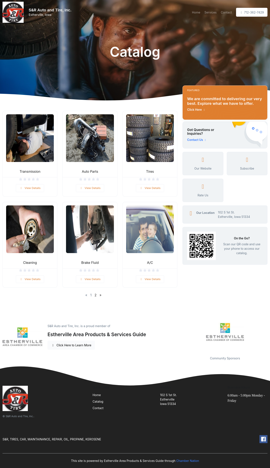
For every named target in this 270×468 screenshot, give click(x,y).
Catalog (98, 401)
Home (196, 12)
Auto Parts (90, 172)
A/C (150, 263)
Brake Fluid (90, 263)
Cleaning (30, 263)
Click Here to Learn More (71, 345)
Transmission (30, 172)
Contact (226, 12)
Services (210, 12)
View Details (29, 188)
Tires (150, 172)
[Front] (14, 12)
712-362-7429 (252, 12)
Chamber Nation (187, 461)
